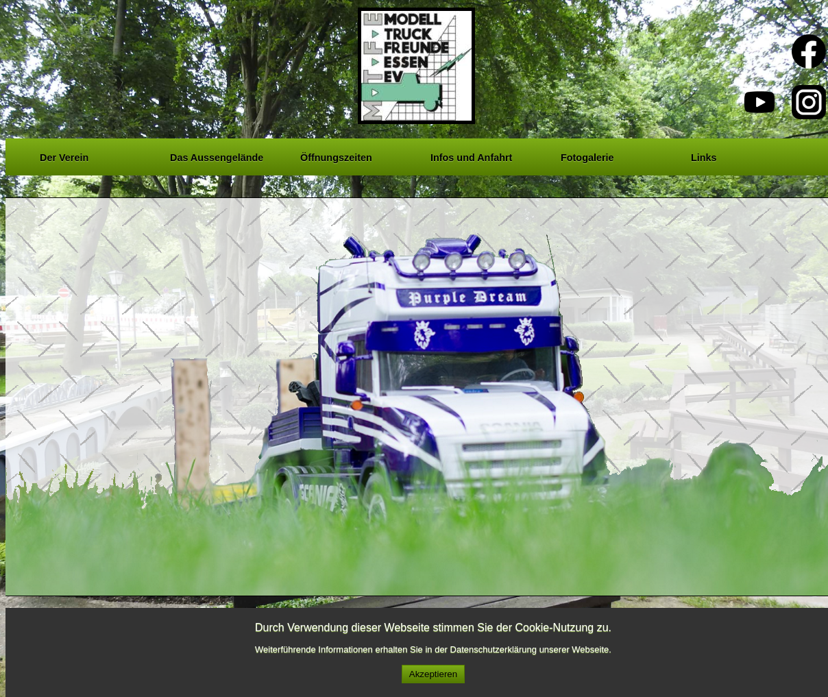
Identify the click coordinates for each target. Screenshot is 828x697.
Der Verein (64, 155)
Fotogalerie (587, 155)
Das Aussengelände (216, 155)
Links (704, 155)
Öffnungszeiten (336, 155)
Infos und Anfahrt (471, 155)
